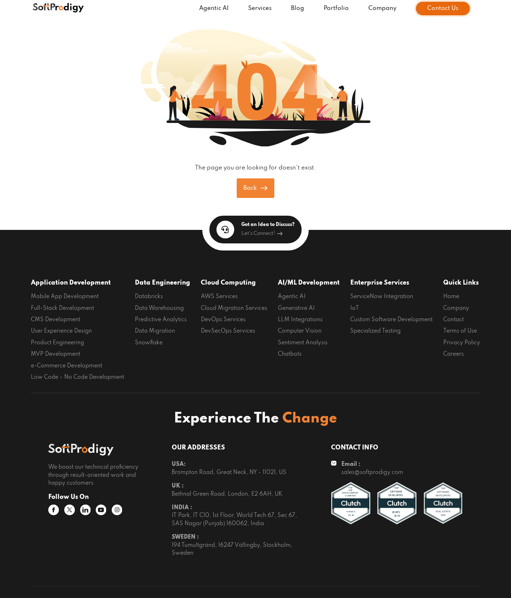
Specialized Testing (375, 331)
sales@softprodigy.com (372, 472)
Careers (453, 354)
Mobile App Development (65, 297)
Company (382, 8)
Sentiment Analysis (303, 343)
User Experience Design (61, 331)
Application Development (71, 283)
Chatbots (290, 354)
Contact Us (442, 8)
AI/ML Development (309, 283)
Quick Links (461, 283)
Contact (453, 320)
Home (451, 297)
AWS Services (219, 297)
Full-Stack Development (62, 308)
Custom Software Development (391, 320)
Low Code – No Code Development (77, 377)
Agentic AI (214, 8)
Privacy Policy (461, 343)
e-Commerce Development (66, 366)
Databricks (149, 297)
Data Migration (155, 331)
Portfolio (336, 8)
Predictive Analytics (161, 320)
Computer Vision (300, 331)
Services (260, 8)
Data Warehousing (159, 308)
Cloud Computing (228, 283)
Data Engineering (162, 283)
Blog (297, 8)
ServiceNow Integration (381, 297)
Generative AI (296, 308)
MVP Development (55, 354)
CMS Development (55, 320)
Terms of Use (460, 331)
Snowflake (149, 343)
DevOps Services (223, 320)
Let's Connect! (261, 233)
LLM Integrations (300, 320)
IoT (354, 308)
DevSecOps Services (228, 331)
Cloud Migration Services (234, 308)
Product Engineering (57, 343)
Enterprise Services (379, 283)
